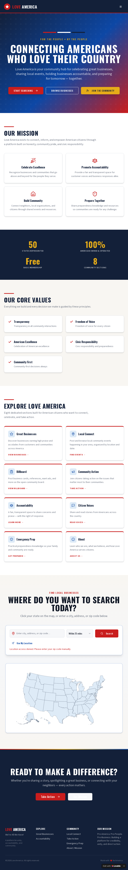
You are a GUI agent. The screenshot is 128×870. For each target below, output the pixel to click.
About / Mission (74, 848)
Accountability (43, 838)
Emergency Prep (75, 843)
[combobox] (79, 635)
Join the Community (100, 90)
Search (106, 635)
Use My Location (22, 644)
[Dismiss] (124, 866)
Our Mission (80, 798)
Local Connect (74, 834)
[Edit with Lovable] (112, 866)
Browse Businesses (62, 90)
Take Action (50, 798)
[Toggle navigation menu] (120, 6)
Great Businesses (45, 834)
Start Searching (26, 90)
